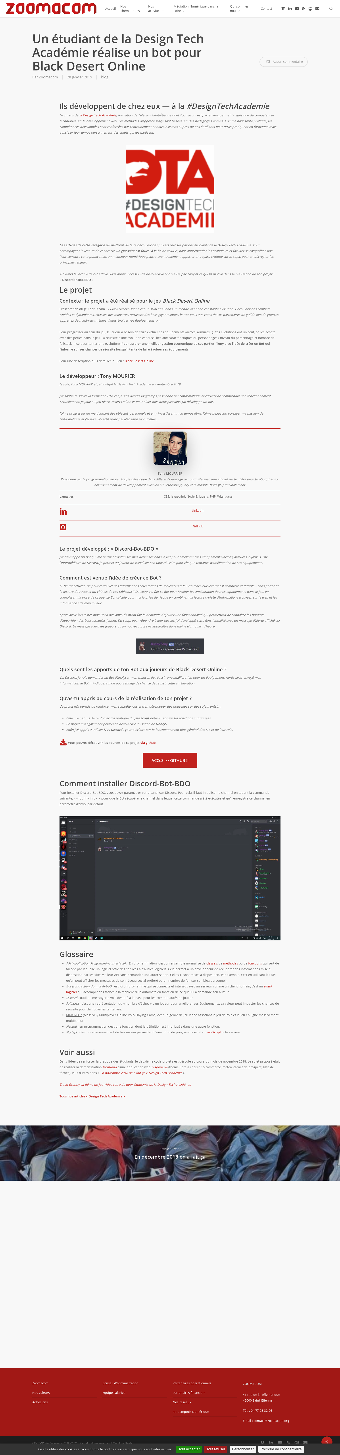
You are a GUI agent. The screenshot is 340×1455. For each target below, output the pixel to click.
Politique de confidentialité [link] (281, 1449)
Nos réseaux (182, 1402)
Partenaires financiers (189, 1393)
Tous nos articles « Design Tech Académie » (92, 1096)
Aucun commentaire (283, 62)
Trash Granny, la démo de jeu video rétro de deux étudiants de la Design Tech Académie (125, 1084)
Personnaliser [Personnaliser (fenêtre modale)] (243, 1449)
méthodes (230, 963)
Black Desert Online (139, 361)
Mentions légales (123, 1443)
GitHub (198, 526)
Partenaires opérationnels (192, 1383)
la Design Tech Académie (97, 115)
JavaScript (213, 1032)
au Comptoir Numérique (191, 1412)
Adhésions (40, 1402)
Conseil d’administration (120, 1383)
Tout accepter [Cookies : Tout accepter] (189, 1449)
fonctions (255, 963)
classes (211, 963)
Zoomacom (48, 77)
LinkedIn (198, 510)
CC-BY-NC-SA (40, 1443)
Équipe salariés (113, 1393)
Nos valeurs (41, 1393)
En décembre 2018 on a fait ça (170, 1153)
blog (104, 77)
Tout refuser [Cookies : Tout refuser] (215, 1449)
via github (148, 742)
